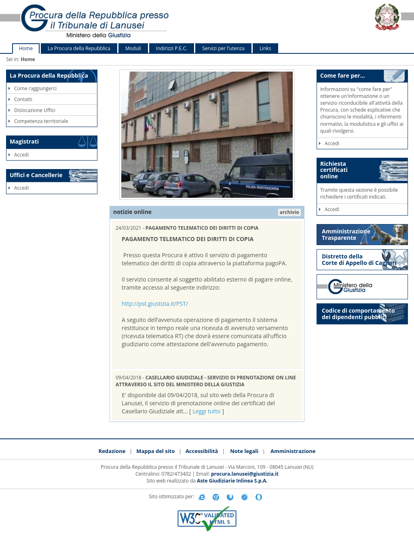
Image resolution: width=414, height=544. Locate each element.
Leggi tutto (206, 411)
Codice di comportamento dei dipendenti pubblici (358, 314)
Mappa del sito (155, 451)
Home (26, 48)
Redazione (112, 451)
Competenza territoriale (38, 121)
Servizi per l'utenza (223, 48)
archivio (289, 212)
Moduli (133, 48)
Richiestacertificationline (334, 170)
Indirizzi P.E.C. (171, 48)
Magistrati (24, 141)
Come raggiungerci (32, 88)
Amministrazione (292, 451)
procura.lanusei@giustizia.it (245, 473)
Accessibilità (202, 451)
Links (265, 48)
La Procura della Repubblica (79, 48)
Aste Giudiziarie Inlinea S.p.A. (232, 480)
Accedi (18, 154)
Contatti (20, 99)
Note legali (244, 451)
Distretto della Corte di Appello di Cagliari (359, 259)
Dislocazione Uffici (31, 110)
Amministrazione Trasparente (346, 234)
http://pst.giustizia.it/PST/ (155, 303)
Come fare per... (342, 75)
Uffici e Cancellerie (36, 175)
